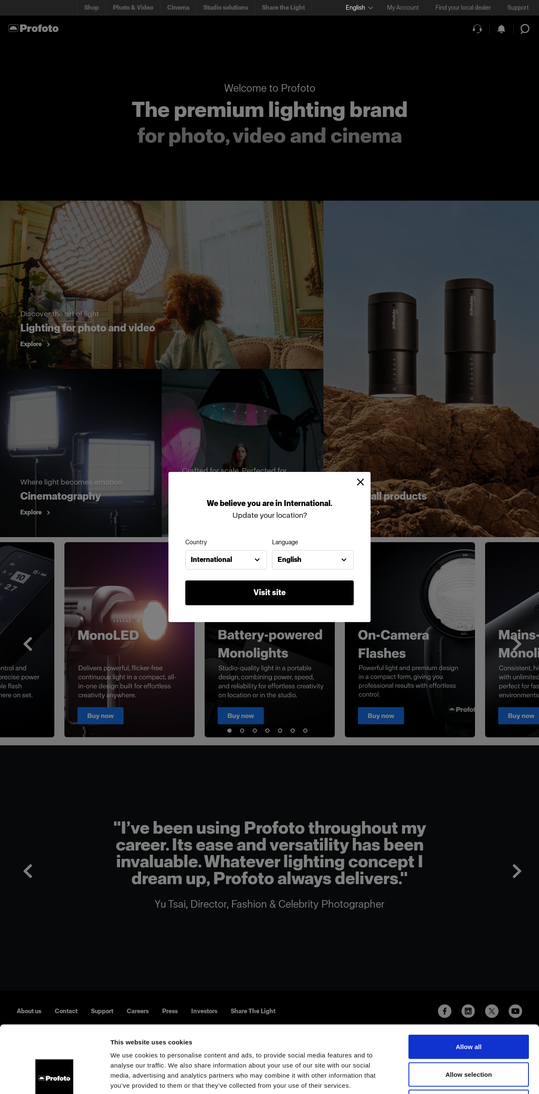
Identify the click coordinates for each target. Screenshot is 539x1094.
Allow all (469, 983)
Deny (468, 1038)
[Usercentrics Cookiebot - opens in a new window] (54, 1077)
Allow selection (469, 1011)
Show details (442, 1077)
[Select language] (359, 7)
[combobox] (226, 560)
